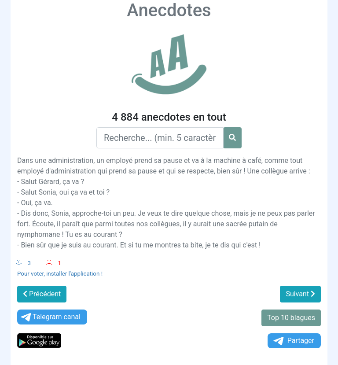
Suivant (300, 294)
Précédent (42, 294)
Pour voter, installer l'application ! (60, 273)
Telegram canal (50, 317)
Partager (293, 341)
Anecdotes (169, 10)
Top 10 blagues (291, 317)
